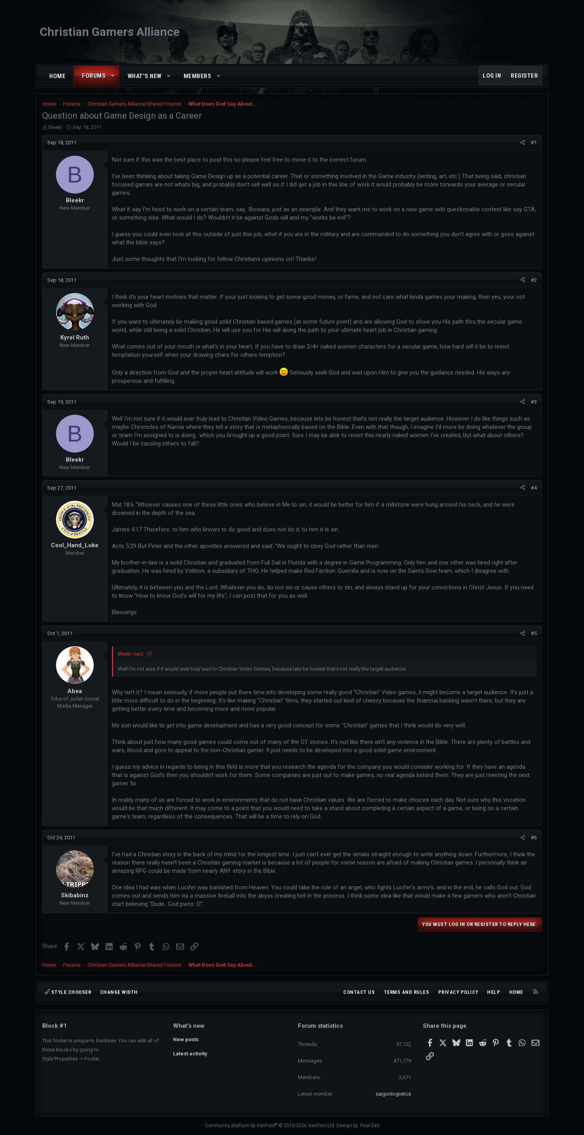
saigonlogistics (393, 1094)
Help (493, 992)
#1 (534, 142)
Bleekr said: (131, 654)
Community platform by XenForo (270, 1125)
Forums (94, 75)
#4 (534, 488)
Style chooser (68, 992)
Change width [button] (119, 992)
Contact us (359, 992)
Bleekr (55, 127)
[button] (113, 76)
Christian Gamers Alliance (110, 32)
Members (198, 76)
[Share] (522, 142)
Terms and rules (407, 992)
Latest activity (190, 1054)
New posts (186, 1039)
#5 (534, 633)
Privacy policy (458, 992)
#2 (534, 280)
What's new (145, 76)
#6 (534, 838)
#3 (534, 402)
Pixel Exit (369, 1125)
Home (57, 76)
